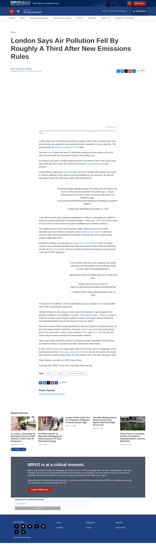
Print (142, 75)
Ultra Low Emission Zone (66, 152)
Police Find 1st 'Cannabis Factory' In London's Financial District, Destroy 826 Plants (132, 442)
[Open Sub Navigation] (16, 23)
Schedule (60, 533)
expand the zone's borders (84, 248)
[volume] (18, 16)
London (60, 378)
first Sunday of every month (70, 357)
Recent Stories (19, 418)
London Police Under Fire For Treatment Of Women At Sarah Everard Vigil (78, 425)
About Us (105, 23)
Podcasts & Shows (62, 23)
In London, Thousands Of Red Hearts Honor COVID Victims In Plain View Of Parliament (23, 442)
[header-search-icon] (130, 6)
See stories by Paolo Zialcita (52, 399)
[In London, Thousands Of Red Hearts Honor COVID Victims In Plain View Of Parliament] (23, 428)
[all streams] (139, 16)
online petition (59, 254)
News (22, 23)
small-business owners (91, 237)
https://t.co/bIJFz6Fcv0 (80, 292)
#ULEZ (64, 197)
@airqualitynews (101, 274)
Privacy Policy (120, 533)
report (51, 157)
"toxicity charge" (94, 169)
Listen (12, 23)
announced (68, 177)
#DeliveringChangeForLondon (88, 206)
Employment (90, 528)
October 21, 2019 (101, 214)
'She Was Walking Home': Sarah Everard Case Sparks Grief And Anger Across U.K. (105, 426)
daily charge (87, 334)
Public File (119, 528)
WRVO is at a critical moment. (56, 469)
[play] (11, 16)
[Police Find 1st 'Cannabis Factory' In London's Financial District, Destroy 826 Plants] (132, 428)
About (59, 528)
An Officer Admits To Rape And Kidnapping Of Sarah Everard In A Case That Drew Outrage (50, 442)
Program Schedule (39, 23)
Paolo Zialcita (25, 74)
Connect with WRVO (124, 23)
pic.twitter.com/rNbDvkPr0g (103, 292)
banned (55, 354)
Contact (88, 533)
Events (79, 23)
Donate (141, 6)
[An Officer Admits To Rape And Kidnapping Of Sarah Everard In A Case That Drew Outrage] (50, 428)
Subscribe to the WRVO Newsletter (30, 505)
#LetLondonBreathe (66, 206)
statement (88, 320)
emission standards (77, 378)
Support (92, 23)
